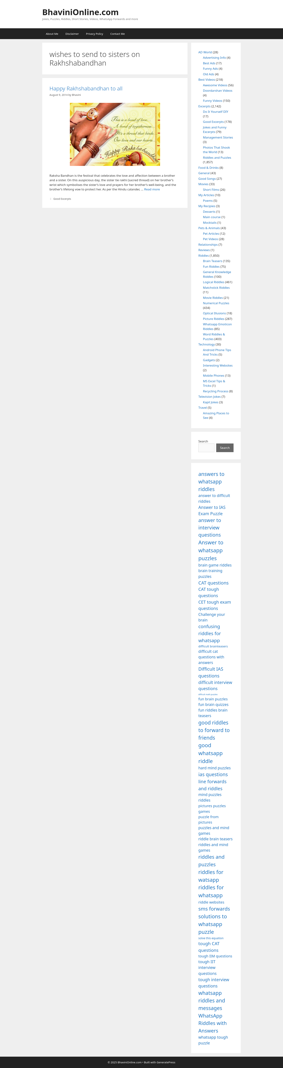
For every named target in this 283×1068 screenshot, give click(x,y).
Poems (208, 201)
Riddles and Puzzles (217, 157)
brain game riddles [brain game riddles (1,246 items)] (215, 565)
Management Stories (218, 137)
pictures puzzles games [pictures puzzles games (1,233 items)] (212, 808)
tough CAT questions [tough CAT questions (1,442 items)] (208, 946)
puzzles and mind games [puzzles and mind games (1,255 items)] (213, 830)
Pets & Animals (209, 228)
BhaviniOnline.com (80, 11)
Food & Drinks (208, 168)
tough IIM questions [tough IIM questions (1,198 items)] (215, 956)
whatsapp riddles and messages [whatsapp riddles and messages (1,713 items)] (211, 1000)
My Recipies (206, 206)
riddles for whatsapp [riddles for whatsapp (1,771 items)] (211, 891)
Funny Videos (212, 101)
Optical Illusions (214, 313)
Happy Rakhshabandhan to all (86, 88)
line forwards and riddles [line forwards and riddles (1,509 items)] (212, 784)
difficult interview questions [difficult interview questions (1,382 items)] (215, 685)
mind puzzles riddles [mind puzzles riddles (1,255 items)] (209, 797)
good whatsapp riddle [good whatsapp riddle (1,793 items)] (210, 753)
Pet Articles (211, 233)
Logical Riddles (214, 282)
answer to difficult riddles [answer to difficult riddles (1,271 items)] (214, 498)
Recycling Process (215, 391)
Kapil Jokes (210, 402)
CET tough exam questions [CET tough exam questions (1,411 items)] (214, 605)
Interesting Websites (218, 365)
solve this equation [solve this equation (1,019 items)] (210, 938)
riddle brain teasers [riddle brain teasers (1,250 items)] (215, 838)
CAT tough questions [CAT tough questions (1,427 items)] (208, 592)
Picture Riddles (213, 319)
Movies (203, 184)
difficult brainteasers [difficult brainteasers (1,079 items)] (213, 646)
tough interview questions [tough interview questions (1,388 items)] (213, 983)
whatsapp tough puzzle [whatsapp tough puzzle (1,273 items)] (213, 1039)
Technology (206, 344)
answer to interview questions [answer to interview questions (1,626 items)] (209, 527)
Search (203, 441)
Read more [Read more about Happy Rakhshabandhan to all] (152, 189)
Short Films (211, 190)
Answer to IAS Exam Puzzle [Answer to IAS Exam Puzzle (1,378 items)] (212, 510)
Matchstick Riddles (216, 288)
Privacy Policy (94, 33)
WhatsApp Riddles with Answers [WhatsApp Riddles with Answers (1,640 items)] (212, 1023)
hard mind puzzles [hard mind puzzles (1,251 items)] (214, 767)
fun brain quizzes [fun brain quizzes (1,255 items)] (213, 704)
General (204, 173)
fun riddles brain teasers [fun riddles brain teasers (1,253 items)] (212, 713)
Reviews (204, 250)
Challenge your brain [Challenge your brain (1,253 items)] (211, 617)
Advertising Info (214, 57)
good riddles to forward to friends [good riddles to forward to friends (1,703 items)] (214, 730)
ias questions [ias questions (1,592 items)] (213, 774)
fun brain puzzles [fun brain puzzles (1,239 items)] (213, 698)
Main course (212, 217)
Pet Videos (210, 239)
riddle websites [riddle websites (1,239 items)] (211, 902)
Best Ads (209, 63)
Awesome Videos (215, 85)
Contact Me (117, 33)
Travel (202, 407)
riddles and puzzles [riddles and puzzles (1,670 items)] (211, 860)
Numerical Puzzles (216, 303)
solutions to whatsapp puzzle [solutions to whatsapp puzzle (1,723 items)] (212, 924)
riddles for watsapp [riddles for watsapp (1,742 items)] (210, 875)
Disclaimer (72, 33)
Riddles (203, 255)
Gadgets (209, 360)
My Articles (206, 195)
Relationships (208, 244)
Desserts (209, 211)
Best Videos (206, 79)
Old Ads (208, 74)
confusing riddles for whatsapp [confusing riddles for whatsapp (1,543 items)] (209, 633)
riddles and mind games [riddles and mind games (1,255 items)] (213, 847)
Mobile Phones (213, 375)
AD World (205, 52)
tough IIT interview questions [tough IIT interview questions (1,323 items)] (207, 967)
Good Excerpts (62, 198)
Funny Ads (210, 68)
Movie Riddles (213, 298)
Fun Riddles (211, 266)
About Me (52, 33)
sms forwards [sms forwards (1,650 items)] (214, 908)
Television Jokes (209, 396)
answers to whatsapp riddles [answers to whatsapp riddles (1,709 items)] (211, 482)
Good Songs (207, 179)
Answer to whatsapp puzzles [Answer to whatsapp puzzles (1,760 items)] (210, 550)
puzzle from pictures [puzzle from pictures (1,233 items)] (208, 819)
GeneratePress (166, 1062)
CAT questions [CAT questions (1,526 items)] (213, 583)
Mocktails (210, 222)
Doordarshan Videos (217, 90)
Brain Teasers (212, 261)
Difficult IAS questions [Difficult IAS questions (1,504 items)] (210, 672)
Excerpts (204, 106)
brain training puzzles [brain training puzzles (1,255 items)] (210, 573)
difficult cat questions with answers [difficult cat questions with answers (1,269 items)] (211, 657)
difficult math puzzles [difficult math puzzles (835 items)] (208, 694)
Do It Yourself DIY (215, 112)
